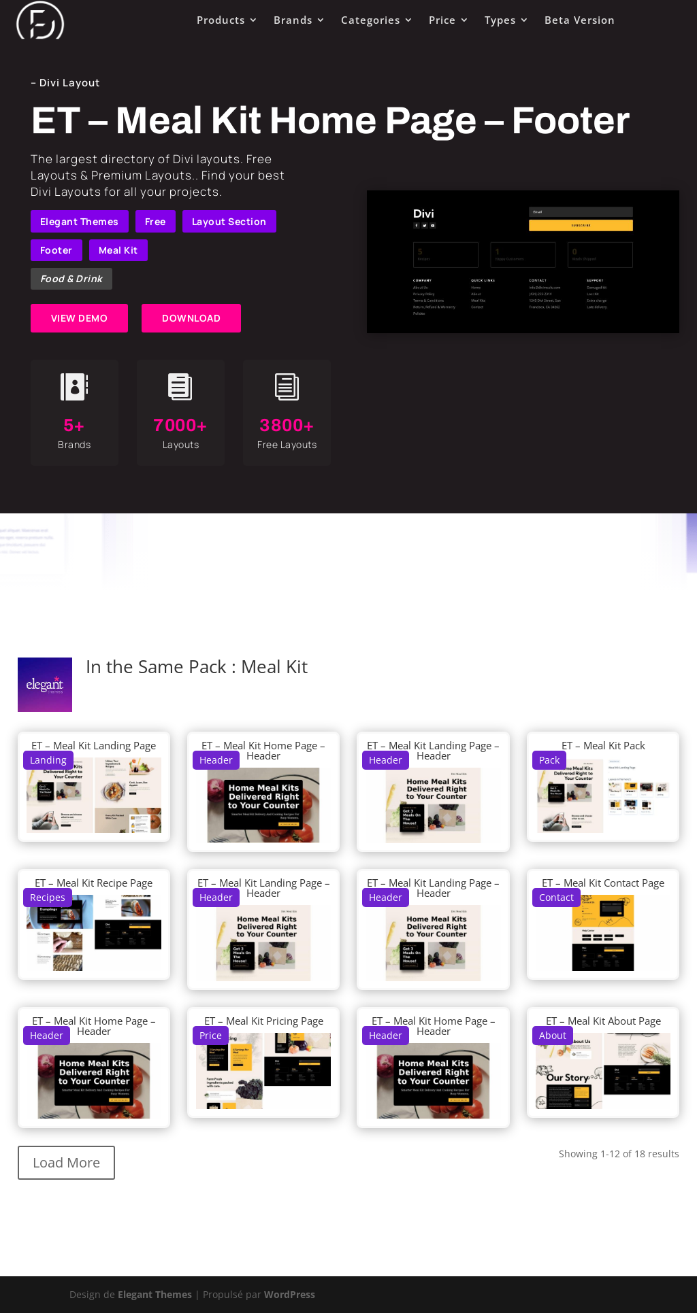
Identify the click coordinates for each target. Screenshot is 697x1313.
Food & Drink (71, 278)
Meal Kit (118, 249)
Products (221, 20)
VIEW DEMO (79, 317)
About (552, 1035)
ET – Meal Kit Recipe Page (93, 882)
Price (442, 20)
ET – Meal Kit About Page (603, 1020)
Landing (48, 759)
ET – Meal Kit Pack (603, 745)
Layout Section (229, 221)
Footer (56, 249)
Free (155, 221)
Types (500, 20)
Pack (549, 759)
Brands (293, 20)
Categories (370, 20)
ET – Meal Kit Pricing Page (263, 1020)
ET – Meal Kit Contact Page (603, 882)
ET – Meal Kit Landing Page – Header (433, 750)
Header (216, 759)
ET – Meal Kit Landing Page (93, 745)
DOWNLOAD (191, 317)
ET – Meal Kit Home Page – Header (263, 750)
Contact (556, 897)
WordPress (289, 1294)
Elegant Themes (79, 221)
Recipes (47, 897)
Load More (66, 1162)
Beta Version (580, 20)
